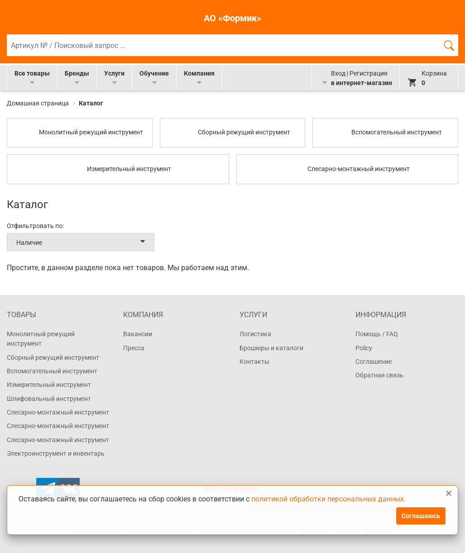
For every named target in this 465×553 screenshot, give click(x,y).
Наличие (82, 242)
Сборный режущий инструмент (53, 357)
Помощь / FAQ (376, 334)
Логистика (255, 334)
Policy (363, 348)
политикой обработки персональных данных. (328, 498)
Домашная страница (38, 103)
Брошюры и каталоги (271, 348)
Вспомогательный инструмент (52, 371)
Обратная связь (379, 375)
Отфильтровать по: (35, 225)
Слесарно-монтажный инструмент (58, 412)
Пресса (133, 348)
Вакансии (137, 334)
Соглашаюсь (421, 516)
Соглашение (373, 361)
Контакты (254, 361)
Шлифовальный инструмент (49, 398)
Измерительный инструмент (49, 384)
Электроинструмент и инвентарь (56, 453)
